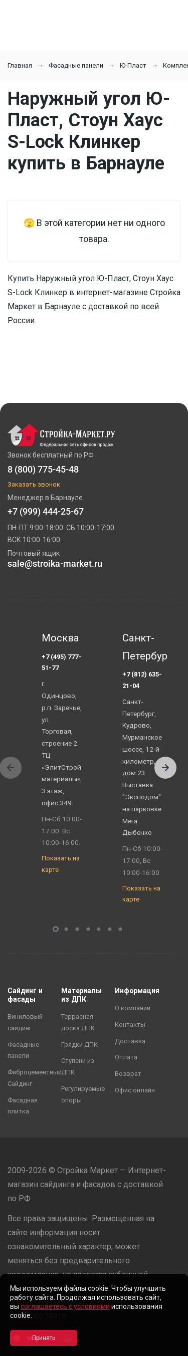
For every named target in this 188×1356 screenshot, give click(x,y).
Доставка (130, 1041)
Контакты (130, 1024)
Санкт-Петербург (142, 647)
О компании (132, 1008)
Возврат (128, 1073)
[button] (165, 768)
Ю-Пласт (133, 65)
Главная (20, 65)
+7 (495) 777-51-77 (61, 662)
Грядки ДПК (79, 1044)
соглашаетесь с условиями (65, 1306)
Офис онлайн (135, 1090)
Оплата (126, 1057)
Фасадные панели (76, 65)
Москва (60, 638)
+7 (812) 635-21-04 (142, 680)
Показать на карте (61, 863)
